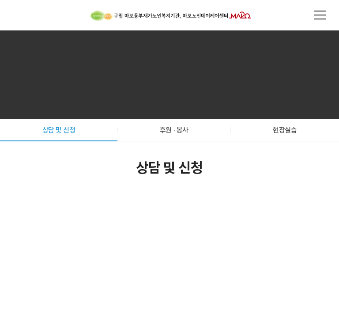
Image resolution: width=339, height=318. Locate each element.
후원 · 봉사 (174, 130)
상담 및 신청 (58, 130)
